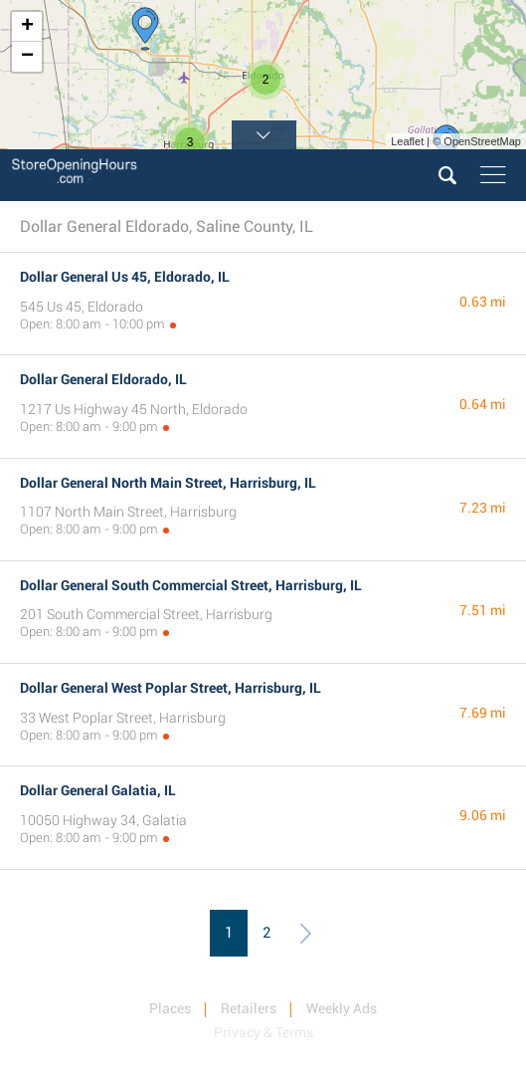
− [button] (27, 57)
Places (170, 1008)
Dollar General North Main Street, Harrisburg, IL (168, 483)
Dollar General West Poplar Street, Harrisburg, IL (170, 688)
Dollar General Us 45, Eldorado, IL (125, 277)
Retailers (248, 1008)
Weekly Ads (341, 1008)
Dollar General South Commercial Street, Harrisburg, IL (191, 585)
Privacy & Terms (263, 1032)
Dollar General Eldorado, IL (103, 379)
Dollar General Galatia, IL (98, 790)
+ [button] (27, 27)
